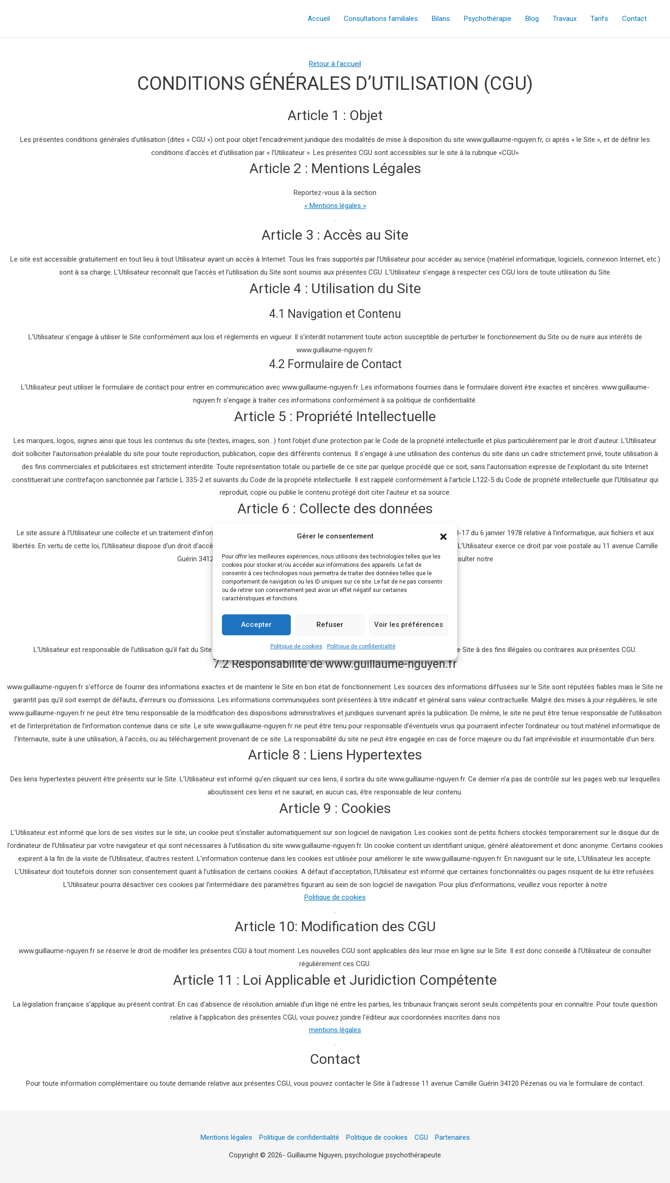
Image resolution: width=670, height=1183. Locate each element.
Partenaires (452, 1137)
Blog (532, 18)
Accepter (256, 626)
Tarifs (599, 18)
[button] (443, 538)
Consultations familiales (381, 18)
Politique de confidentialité (361, 648)
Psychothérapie (487, 18)
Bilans (441, 18)
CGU (421, 1137)
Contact (634, 18)
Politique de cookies (296, 648)
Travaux (564, 18)
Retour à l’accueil (335, 64)
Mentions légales (226, 1137)
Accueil (319, 18)
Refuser (329, 626)
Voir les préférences (408, 626)
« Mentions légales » (335, 206)
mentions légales (335, 1030)
